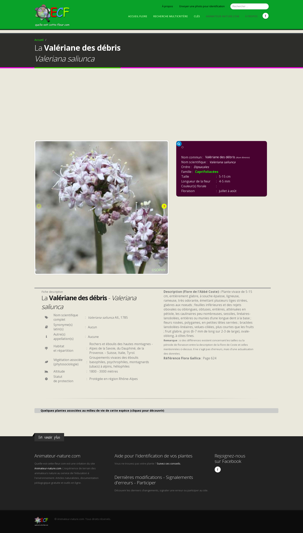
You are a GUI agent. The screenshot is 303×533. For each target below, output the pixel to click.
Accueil (38, 40)
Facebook (266, 16)
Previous (39, 207)
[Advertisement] (151, 105)
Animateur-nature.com (222, 16)
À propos (167, 6)
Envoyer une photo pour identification (202, 6)
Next (164, 207)
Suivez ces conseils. (169, 463)
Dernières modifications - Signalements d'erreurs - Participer (154, 480)
